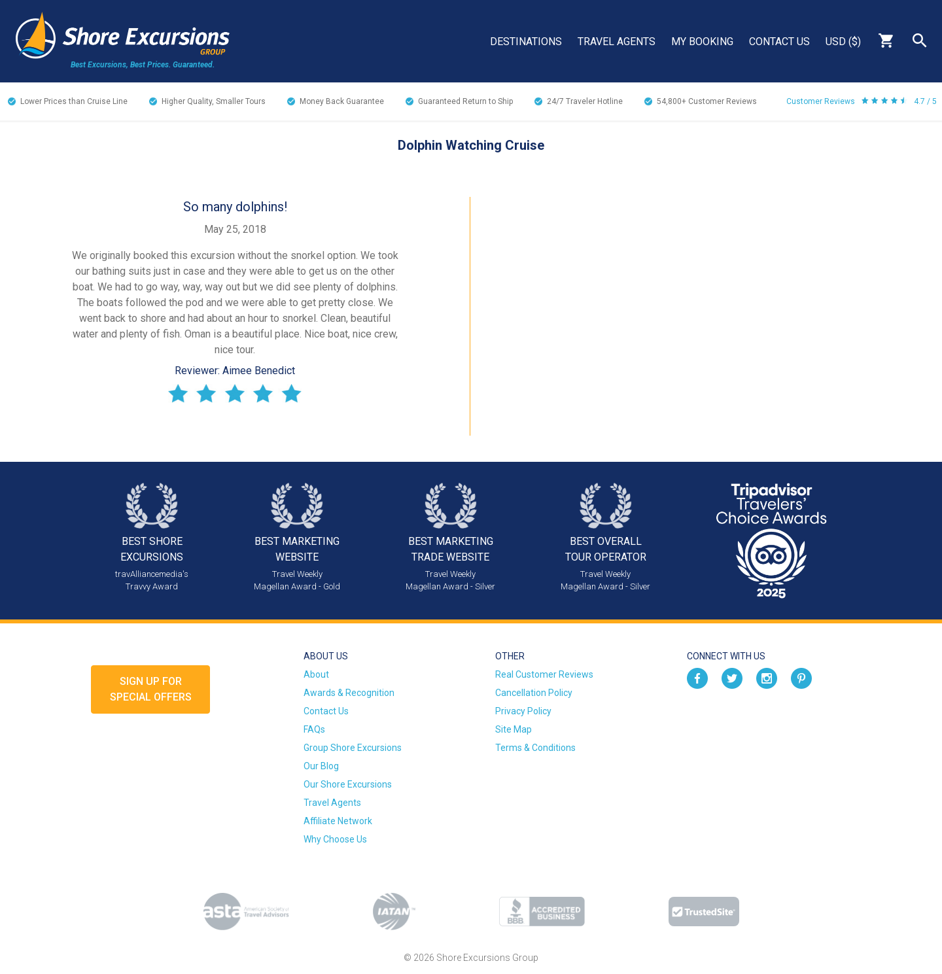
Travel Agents (616, 41)
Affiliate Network (338, 821)
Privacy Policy (523, 711)
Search (920, 40)
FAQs (314, 729)
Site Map (513, 729)
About (316, 674)
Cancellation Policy (533, 692)
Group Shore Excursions (353, 747)
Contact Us (779, 41)
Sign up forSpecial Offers (151, 689)
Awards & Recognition (349, 692)
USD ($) (843, 41)
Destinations (526, 41)
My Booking (702, 41)
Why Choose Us (335, 839)
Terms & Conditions (535, 747)
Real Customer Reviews (544, 674)
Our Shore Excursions (348, 784)
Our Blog (321, 766)
